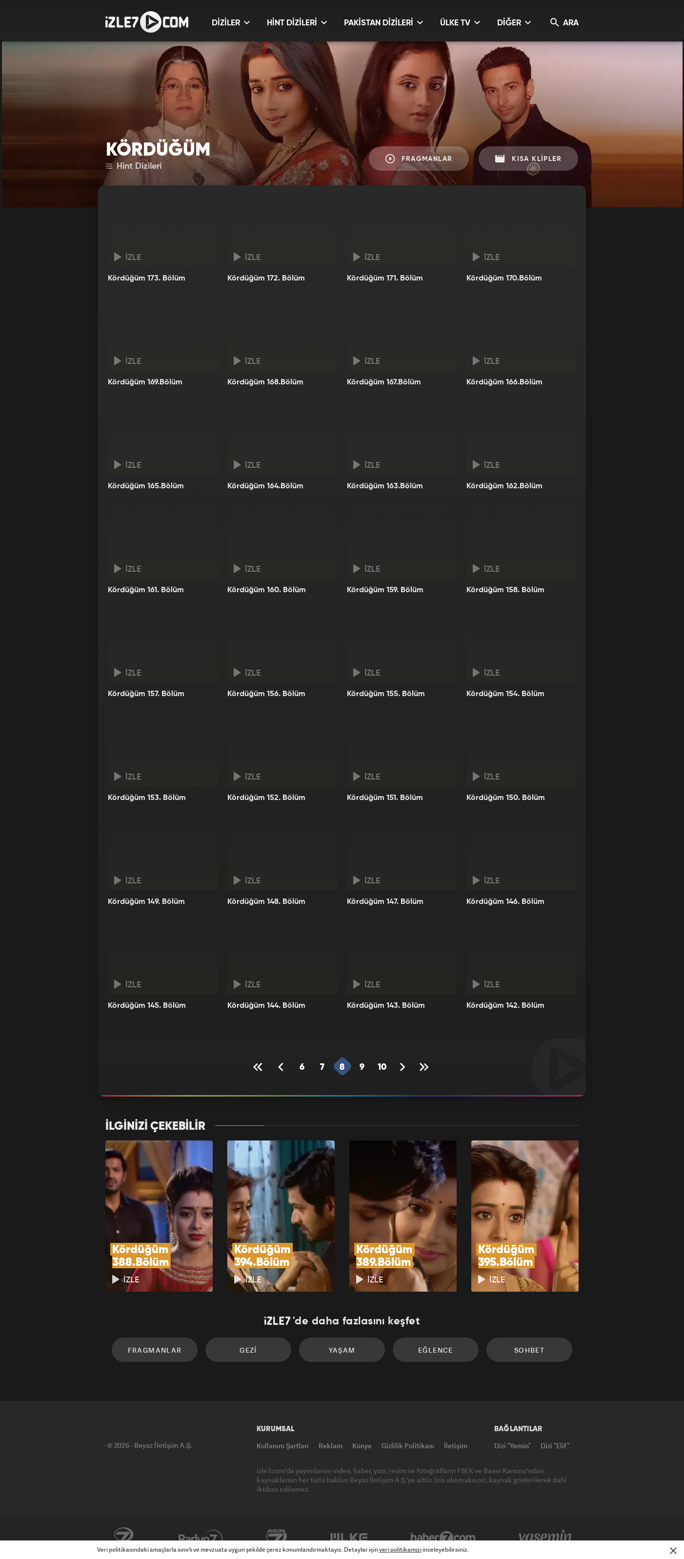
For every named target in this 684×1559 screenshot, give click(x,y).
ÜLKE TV (460, 22)
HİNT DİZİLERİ (297, 22)
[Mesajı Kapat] (673, 1551)
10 (382, 1067)
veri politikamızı (400, 1549)
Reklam (330, 1445)
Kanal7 (123, 1538)
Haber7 (443, 1538)
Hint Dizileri (133, 166)
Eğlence (435, 1350)
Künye (362, 1445)
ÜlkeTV (349, 1538)
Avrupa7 (276, 1538)
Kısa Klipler (528, 158)
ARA (564, 22)
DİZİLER (231, 22)
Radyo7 (201, 1538)
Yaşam (342, 1350)
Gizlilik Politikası (408, 1445)
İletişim (455, 1445)
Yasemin (546, 1538)
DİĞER (514, 22)
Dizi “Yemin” (512, 1445)
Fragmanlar (419, 158)
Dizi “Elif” (555, 1445)
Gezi (248, 1350)
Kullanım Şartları (283, 1445)
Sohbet (529, 1350)
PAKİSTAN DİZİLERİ (383, 22)
